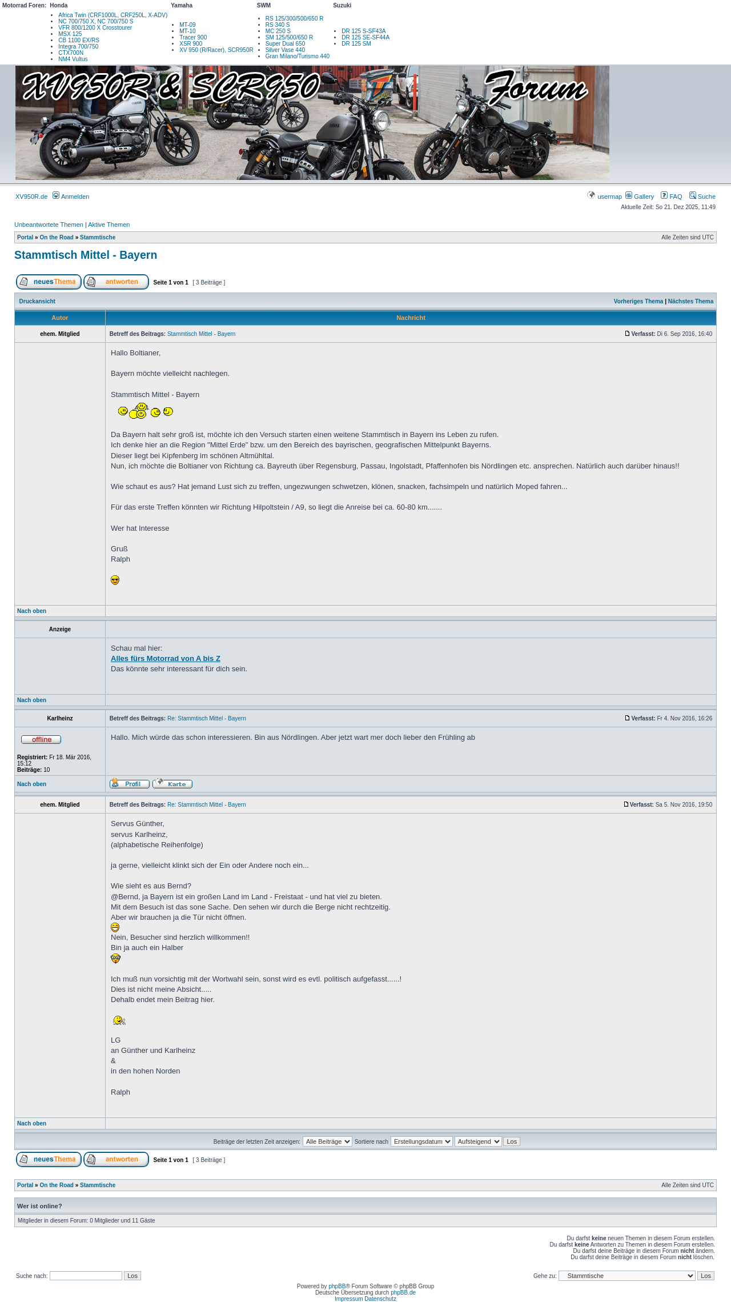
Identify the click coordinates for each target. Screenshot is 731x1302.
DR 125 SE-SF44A (365, 37)
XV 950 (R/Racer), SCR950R (216, 50)
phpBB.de (403, 1292)
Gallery (639, 196)
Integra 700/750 (78, 46)
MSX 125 (70, 34)
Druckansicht (37, 301)
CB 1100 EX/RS (78, 40)
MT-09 (187, 25)
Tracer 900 (193, 37)
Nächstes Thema (690, 301)
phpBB (337, 1286)
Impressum (349, 1299)
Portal (25, 237)
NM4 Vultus (72, 59)
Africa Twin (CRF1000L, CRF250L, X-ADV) (112, 15)
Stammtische (97, 237)
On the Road (56, 237)
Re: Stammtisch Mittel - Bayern (206, 718)
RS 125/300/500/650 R (295, 18)
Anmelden (71, 196)
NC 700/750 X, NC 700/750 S (95, 21)
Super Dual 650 (286, 44)
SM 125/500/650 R (289, 37)
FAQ (671, 196)
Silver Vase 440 (285, 50)
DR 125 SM (356, 44)
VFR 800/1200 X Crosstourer (95, 28)
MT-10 (187, 31)
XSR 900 (190, 44)
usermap (605, 196)
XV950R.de (31, 196)
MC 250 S (278, 31)
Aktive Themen (109, 224)
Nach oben (31, 611)
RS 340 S (278, 25)
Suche (702, 196)
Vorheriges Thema (639, 301)
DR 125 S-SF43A (363, 31)
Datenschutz (380, 1299)
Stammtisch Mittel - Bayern (85, 255)
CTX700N (70, 53)
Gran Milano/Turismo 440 (298, 56)
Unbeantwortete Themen (48, 224)
